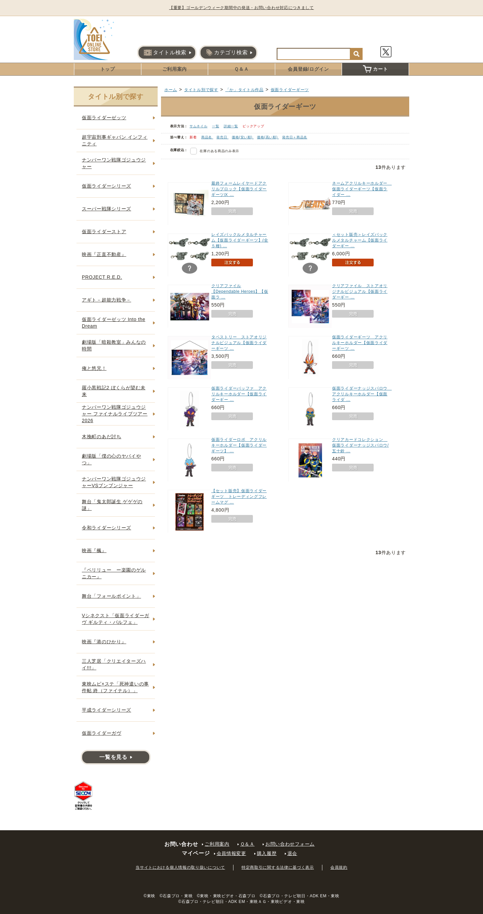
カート (375, 69)
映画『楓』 (94, 550)
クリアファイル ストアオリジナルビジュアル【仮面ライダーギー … (359, 291)
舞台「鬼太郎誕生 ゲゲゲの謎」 (112, 505)
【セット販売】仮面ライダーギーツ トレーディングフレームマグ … (239, 496)
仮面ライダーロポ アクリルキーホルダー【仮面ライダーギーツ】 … (239, 445)
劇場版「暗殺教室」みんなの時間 (114, 345)
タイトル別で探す (201, 89)
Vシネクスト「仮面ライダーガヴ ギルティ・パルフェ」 (115, 619)
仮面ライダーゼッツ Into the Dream (113, 323)
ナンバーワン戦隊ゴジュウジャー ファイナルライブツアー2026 (115, 413)
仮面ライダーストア (104, 231)
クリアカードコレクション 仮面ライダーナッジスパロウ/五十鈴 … (360, 445)
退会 (292, 853)
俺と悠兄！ (94, 368)
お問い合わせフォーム (290, 844)
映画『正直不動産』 (104, 254)
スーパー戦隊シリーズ (106, 208)
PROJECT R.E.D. (102, 277)
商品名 (207, 137)
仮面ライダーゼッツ (104, 117)
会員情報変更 (231, 853)
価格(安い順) (243, 137)
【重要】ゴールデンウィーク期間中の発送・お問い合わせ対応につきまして (241, 7)
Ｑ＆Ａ (241, 69)
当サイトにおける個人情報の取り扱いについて (180, 867)
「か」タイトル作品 (244, 89)
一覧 (215, 126)
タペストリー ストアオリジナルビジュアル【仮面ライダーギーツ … (239, 343)
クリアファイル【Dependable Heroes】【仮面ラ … (239, 291)
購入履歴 (267, 853)
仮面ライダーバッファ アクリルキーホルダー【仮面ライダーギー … (239, 394)
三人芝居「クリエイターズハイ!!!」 (114, 664)
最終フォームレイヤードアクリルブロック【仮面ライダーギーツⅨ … (239, 189)
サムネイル (199, 126)
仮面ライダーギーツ (290, 89)
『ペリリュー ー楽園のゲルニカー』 (114, 573)
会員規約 (338, 867)
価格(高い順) (268, 137)
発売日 (222, 137)
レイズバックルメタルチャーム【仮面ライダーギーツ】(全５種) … (239, 240)
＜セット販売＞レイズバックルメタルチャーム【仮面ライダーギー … (359, 240)
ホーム (170, 89)
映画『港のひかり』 (104, 641)
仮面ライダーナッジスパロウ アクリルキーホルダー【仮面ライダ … (362, 394)
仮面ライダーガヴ (101, 733)
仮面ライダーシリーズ (106, 186)
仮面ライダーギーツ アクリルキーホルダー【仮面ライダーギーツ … (359, 343)
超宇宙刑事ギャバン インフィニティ (115, 140)
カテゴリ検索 (227, 52)
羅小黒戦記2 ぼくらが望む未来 (113, 391)
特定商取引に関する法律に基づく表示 (277, 867)
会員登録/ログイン (308, 69)
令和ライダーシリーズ (106, 527)
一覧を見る (113, 757)
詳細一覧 (231, 126)
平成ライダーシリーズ (106, 710)
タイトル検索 (165, 53)
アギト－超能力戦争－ (106, 300)
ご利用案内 (174, 69)
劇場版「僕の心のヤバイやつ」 (111, 459)
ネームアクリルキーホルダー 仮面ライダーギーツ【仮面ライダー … (362, 189)
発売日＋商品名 (294, 137)
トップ (107, 69)
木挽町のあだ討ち (101, 436)
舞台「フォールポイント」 (111, 596)
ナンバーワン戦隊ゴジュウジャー (114, 163)
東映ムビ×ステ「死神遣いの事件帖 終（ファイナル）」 (115, 687)
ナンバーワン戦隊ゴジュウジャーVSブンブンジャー (114, 482)
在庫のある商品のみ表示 (219, 151)
